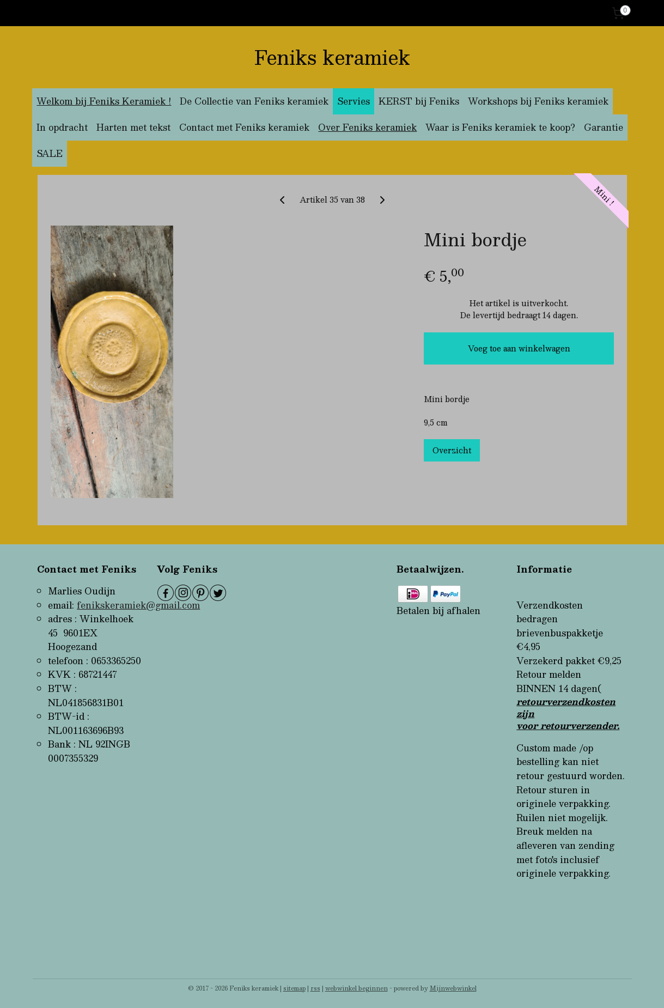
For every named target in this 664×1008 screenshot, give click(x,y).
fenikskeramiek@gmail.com (138, 605)
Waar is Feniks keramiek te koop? (500, 127)
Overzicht (451, 450)
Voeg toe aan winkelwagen (518, 348)
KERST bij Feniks (419, 101)
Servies (353, 101)
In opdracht (62, 127)
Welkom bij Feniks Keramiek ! (103, 101)
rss (315, 988)
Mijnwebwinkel (453, 988)
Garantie (603, 127)
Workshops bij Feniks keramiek (538, 101)
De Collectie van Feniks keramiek (254, 101)
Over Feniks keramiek (367, 127)
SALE (49, 153)
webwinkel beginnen (356, 988)
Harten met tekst (133, 127)
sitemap (294, 988)
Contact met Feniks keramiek (244, 127)
